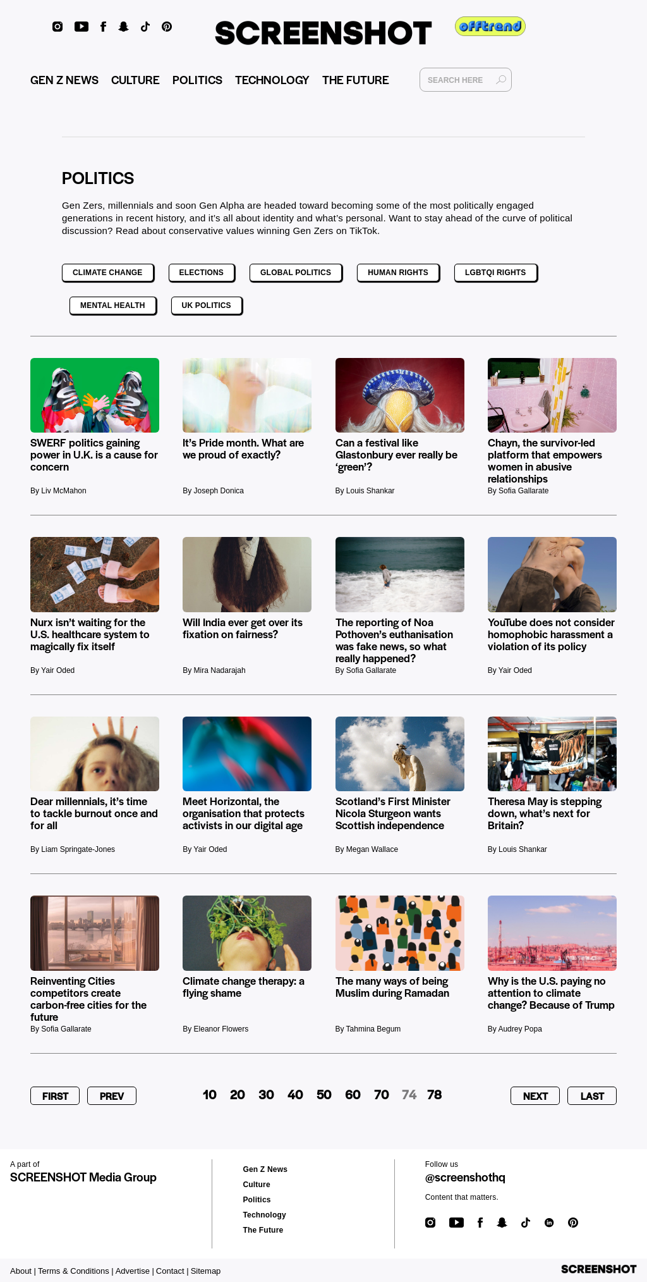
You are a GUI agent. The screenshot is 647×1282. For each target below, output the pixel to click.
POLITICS (197, 79)
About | (23, 1271)
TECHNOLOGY (272, 79)
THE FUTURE (355, 79)
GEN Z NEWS (64, 79)
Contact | (172, 1271)
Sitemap (206, 1271)
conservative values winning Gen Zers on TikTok (273, 230)
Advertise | (135, 1271)
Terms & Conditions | (76, 1271)
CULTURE (135, 79)
